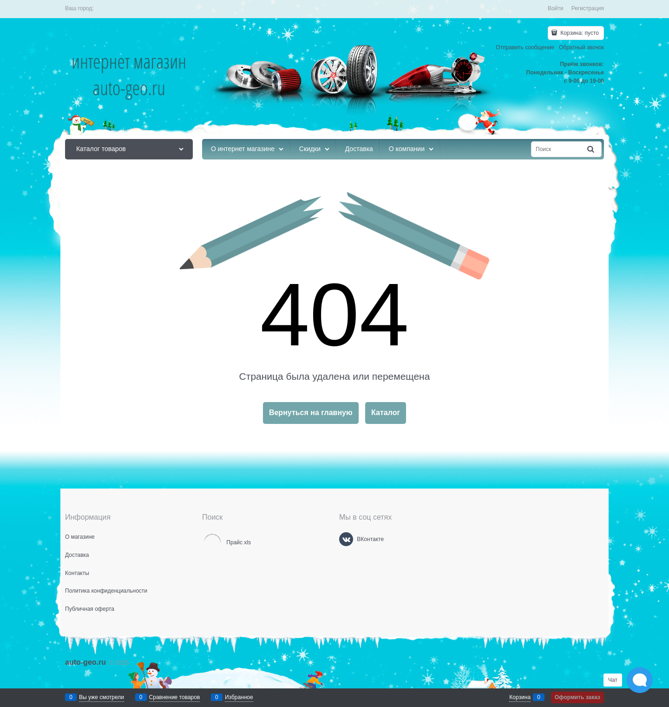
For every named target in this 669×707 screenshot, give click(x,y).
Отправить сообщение (525, 47)
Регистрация (587, 8)
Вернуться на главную (311, 412)
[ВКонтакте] (346, 539)
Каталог (385, 412)
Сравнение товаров (174, 697)
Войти (556, 8)
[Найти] (591, 149)
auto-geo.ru (85, 662)
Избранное (239, 697)
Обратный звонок (581, 47)
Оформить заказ (577, 697)
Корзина (520, 697)
